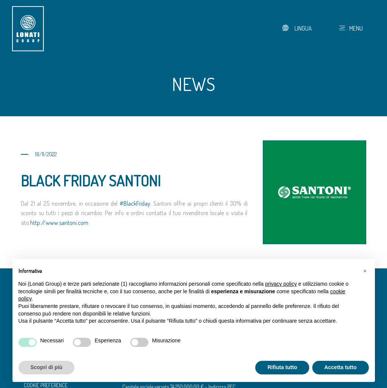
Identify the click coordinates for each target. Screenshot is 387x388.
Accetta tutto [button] (340, 367)
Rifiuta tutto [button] (282, 367)
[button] (365, 271)
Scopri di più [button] (47, 367)
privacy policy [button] (281, 284)
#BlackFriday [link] (135, 203)
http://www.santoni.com (59, 222)
